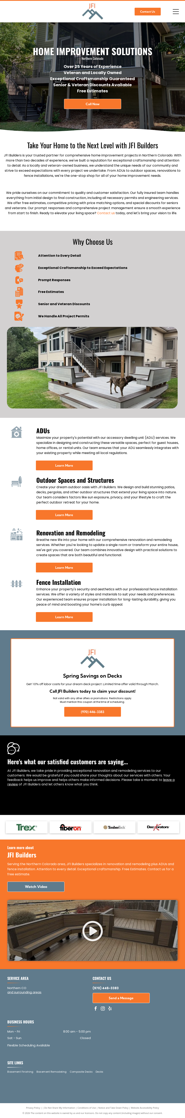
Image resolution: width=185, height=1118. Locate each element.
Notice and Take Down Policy (113, 1107)
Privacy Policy (33, 1107)
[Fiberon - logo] (70, 827)
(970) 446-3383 (106, 988)
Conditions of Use (87, 1107)
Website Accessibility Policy (145, 1107)
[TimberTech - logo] (114, 827)
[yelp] (110, 1009)
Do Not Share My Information (59, 1107)
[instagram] (103, 1009)
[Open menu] (176, 12)
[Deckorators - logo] (158, 827)
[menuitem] (21, 1072)
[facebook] (96, 1009)
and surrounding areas (24, 992)
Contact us (106, 213)
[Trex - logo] (27, 827)
